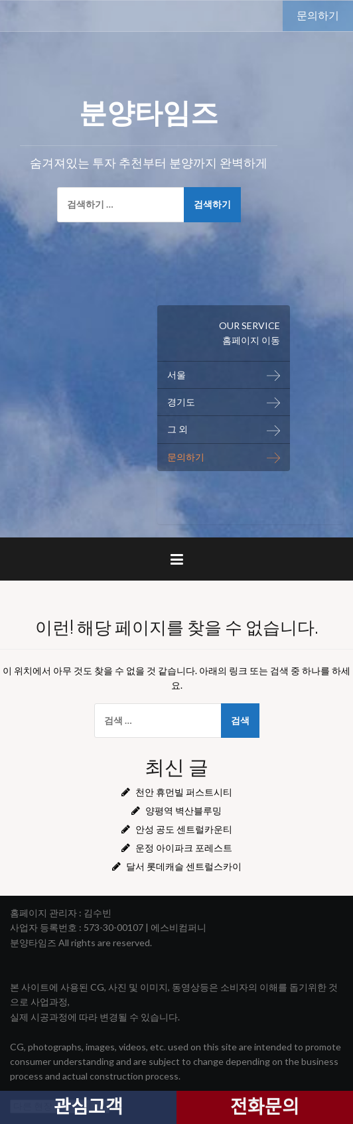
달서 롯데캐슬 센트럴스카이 (184, 866)
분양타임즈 (148, 110)
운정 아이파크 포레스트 (183, 847)
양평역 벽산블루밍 (183, 810)
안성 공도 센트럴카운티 (183, 829)
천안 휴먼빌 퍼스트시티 (183, 792)
